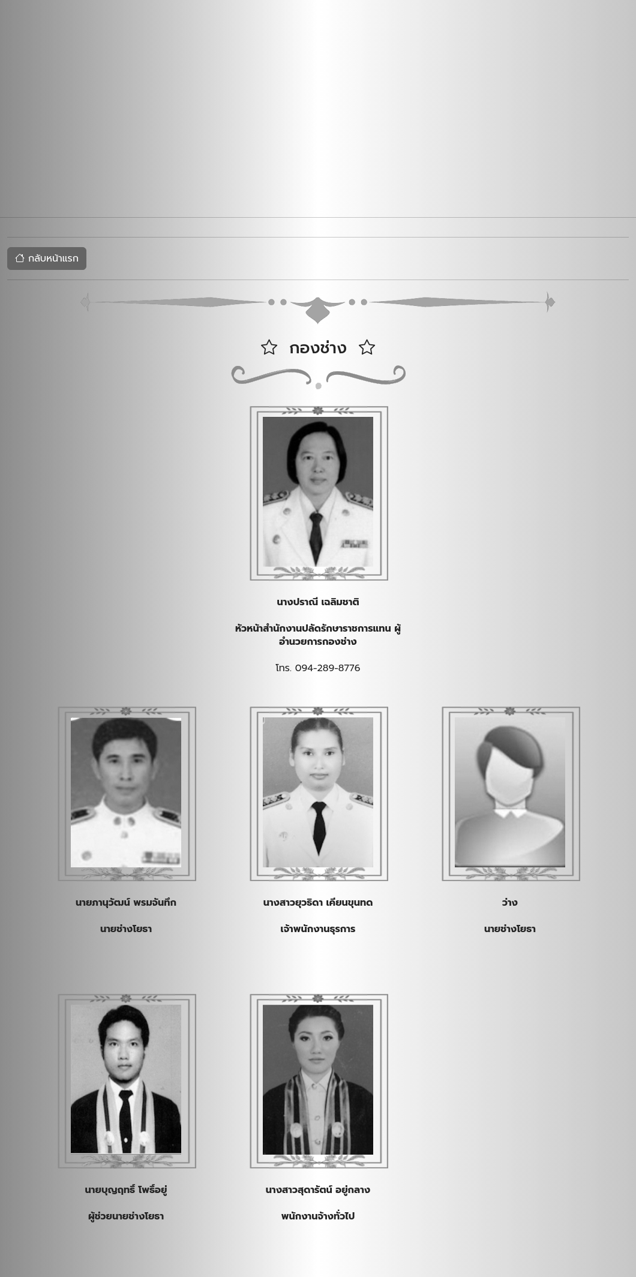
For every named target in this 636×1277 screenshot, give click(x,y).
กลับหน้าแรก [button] (47, 258)
